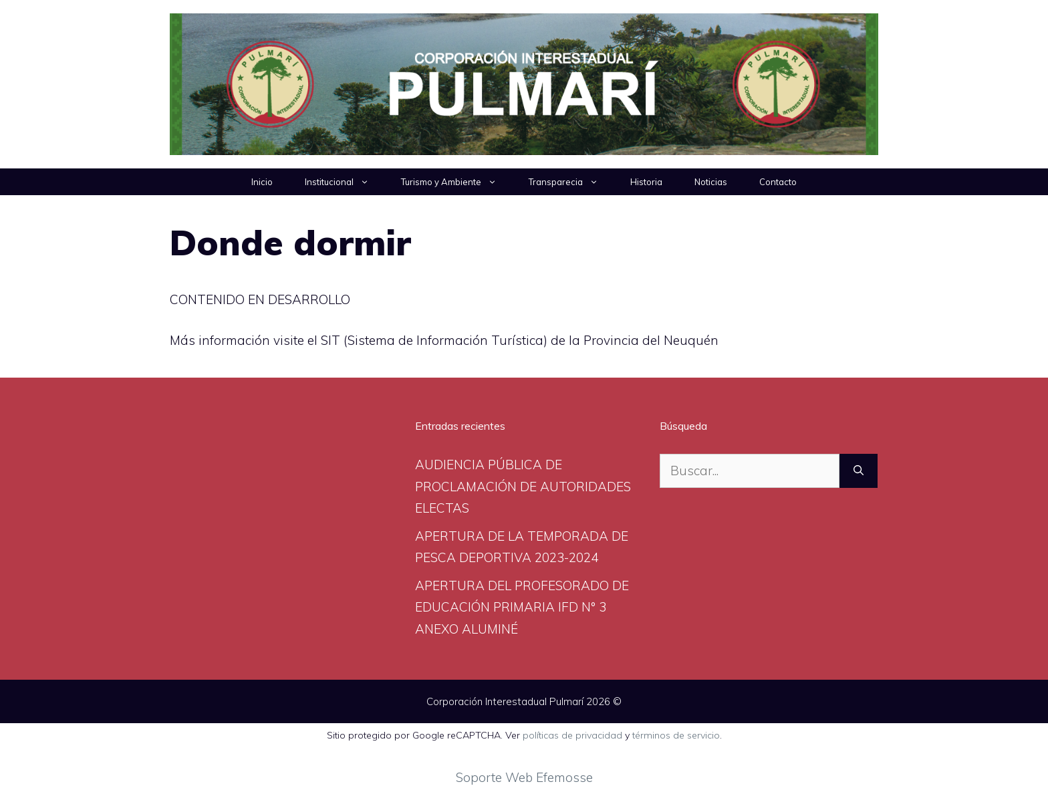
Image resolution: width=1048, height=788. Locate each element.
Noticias (710, 181)
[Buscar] (858, 471)
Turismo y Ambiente (457, 181)
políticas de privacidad (572, 735)
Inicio (262, 181)
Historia (646, 181)
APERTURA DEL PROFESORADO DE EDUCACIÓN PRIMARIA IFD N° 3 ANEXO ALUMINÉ (522, 607)
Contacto (778, 181)
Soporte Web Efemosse (524, 777)
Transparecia (571, 181)
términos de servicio (676, 735)
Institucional (345, 181)
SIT (332, 340)
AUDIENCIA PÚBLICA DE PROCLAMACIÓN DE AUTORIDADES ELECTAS (523, 486)
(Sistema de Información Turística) (445, 340)
